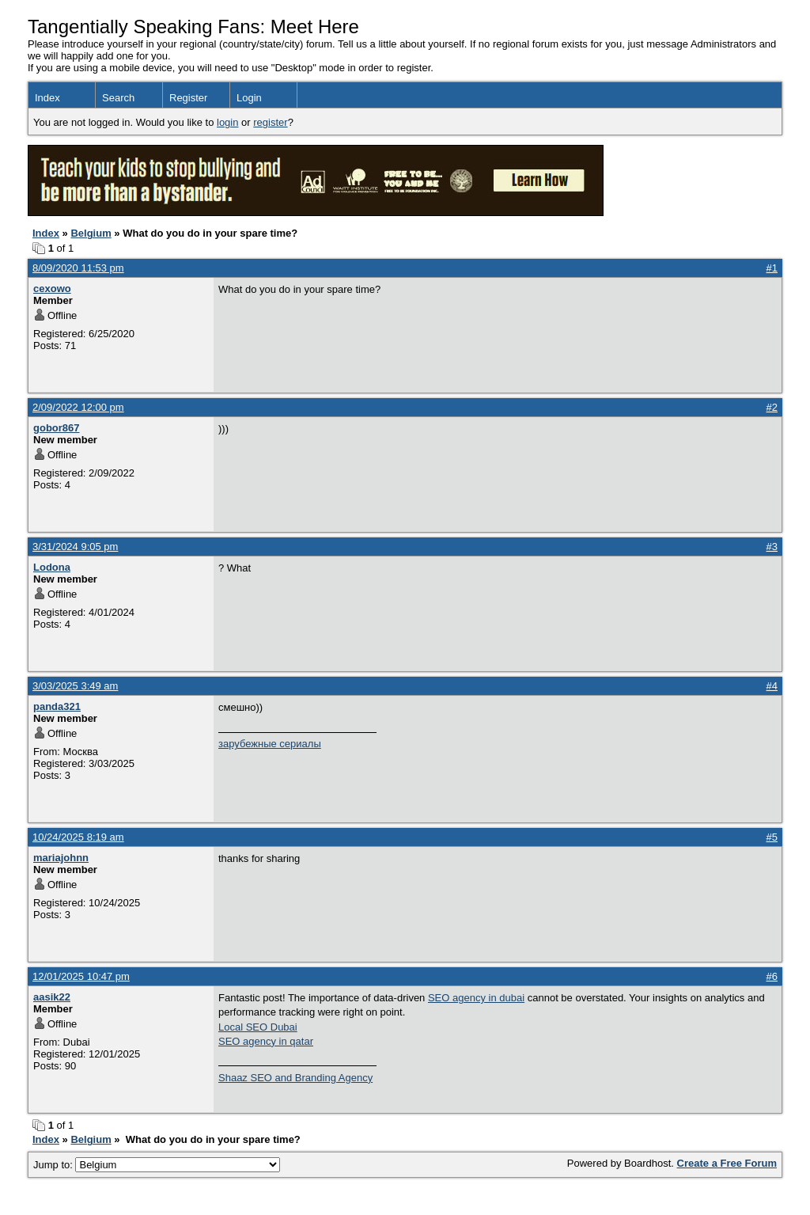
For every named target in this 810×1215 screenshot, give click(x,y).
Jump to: (156, 1164)
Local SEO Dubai (257, 1027)
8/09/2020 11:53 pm (78, 268)
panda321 (57, 706)
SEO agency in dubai (476, 998)
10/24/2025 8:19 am (78, 837)
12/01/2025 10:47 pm (81, 976)
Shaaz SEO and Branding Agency (295, 1078)
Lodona (51, 567)
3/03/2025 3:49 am (75, 686)
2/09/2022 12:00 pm (78, 407)
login (227, 122)
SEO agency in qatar (265, 1041)
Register (188, 98)
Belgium (90, 233)
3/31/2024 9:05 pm (75, 546)
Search (118, 98)
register (270, 122)
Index (47, 98)
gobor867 (56, 428)
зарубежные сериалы (269, 744)
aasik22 (51, 997)
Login (249, 98)
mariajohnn (61, 858)
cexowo (52, 288)
